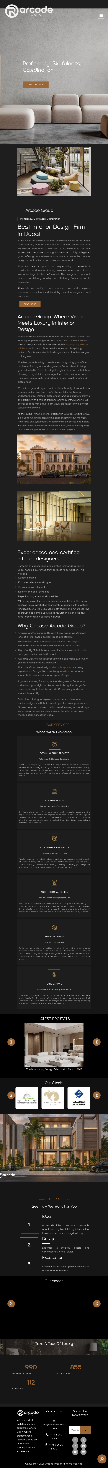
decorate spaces (64, 667)
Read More (33, 304)
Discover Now (36, 84)
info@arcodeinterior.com (54, 1424)
